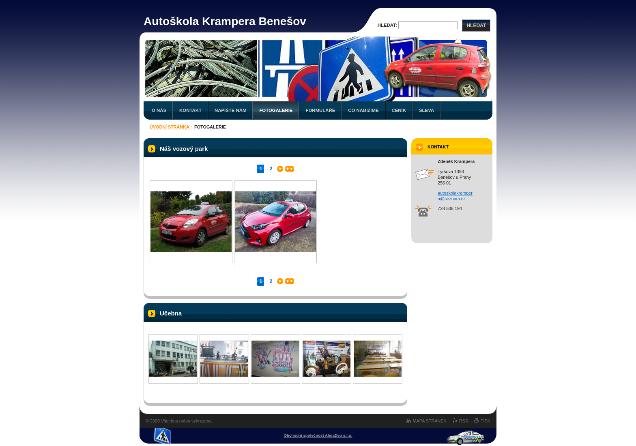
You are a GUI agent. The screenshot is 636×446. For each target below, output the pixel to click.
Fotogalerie (275, 110)
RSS (463, 420)
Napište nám (230, 110)
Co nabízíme (363, 110)
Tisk (485, 420)
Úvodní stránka (169, 126)
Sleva (426, 110)
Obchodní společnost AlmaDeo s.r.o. (318, 435)
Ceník (399, 110)
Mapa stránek (430, 420)
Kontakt (190, 110)
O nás (159, 110)
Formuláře (320, 110)
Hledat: (387, 25)
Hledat (476, 25)
